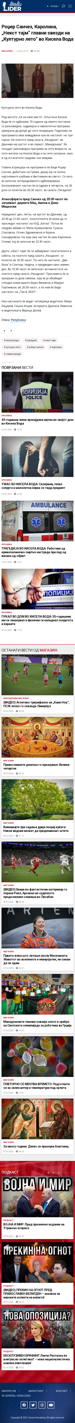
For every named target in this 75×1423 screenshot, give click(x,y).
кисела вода (12, 340)
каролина (57, 347)
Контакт (62, 1391)
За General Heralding (16, 1395)
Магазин (7, 50)
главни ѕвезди (13, 354)
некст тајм (50, 340)
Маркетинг (36, 1391)
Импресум (9, 1391)
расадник (32, 340)
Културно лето (13, 347)
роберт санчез (36, 347)
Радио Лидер (12, 6)
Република (18, 320)
